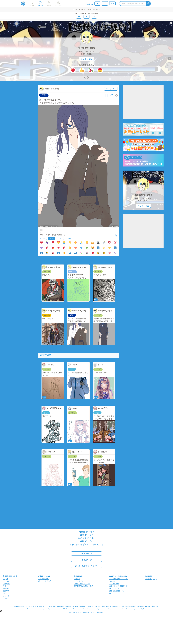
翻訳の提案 (13, 576)
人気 (51, 238)
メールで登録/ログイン (86, 566)
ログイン (86, 553)
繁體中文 (6, 591)
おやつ (60, 238)
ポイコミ (112, 593)
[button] (1, 611)
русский (6, 596)
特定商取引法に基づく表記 (83, 586)
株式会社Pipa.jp (151, 579)
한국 (4, 586)
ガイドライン (78, 581)
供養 (44, 95)
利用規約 (77, 579)
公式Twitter (113, 581)
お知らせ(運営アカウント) (118, 579)
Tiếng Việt (6, 583)
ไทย (4, 593)
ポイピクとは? (43, 579)
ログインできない (115, 588)
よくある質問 (114, 583)
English (5, 579)
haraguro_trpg (86, 47)
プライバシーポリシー (82, 583)
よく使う (43, 238)
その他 (68, 238)
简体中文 (6, 588)
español (6, 581)
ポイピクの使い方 (44, 581)
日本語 (5, 598)
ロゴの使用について (116, 591)
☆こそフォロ (86, 59)
